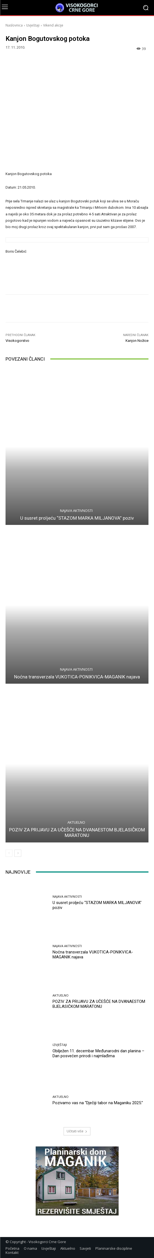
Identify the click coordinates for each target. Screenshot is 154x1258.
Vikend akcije (53, 25)
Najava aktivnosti (76, 510)
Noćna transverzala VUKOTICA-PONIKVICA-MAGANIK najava (77, 677)
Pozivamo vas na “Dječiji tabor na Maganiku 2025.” (98, 1102)
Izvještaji (33, 25)
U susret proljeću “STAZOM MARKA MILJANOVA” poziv (77, 518)
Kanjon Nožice (137, 341)
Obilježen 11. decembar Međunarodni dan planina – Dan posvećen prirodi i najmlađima (98, 1053)
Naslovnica (14, 25)
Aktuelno (76, 822)
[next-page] (17, 853)
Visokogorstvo (17, 341)
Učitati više (77, 1131)
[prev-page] (9, 853)
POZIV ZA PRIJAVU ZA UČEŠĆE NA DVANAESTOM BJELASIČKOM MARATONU (77, 832)
